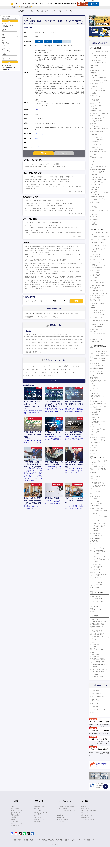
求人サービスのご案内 (17, 810)
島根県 (59, 345)
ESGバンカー (93, 67)
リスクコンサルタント (95, 312)
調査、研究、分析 (97, 329)
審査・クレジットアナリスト (97, 184)
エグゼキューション (43, 369)
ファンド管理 (93, 108)
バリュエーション (75, 366)
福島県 (63, 339)
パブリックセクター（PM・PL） (98, 466)
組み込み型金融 (94, 216)
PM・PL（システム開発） (96, 503)
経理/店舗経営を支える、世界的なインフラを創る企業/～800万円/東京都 (43, 205)
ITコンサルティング (97, 270)
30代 (7, 28)
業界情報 (13, 819)
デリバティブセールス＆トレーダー (99, 171)
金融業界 (36, 808)
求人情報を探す (20, 11)
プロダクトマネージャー (96, 411)
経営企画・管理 (96, 491)
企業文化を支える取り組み (88, 810)
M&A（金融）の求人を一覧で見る (74, 191)
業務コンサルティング (98, 259)
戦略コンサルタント (95, 256)
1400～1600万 (6, 48)
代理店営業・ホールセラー (96, 158)
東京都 (36, 109)
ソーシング (53, 369)
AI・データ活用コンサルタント (97, 282)
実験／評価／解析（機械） (96, 634)
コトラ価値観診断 (62, 808)
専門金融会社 (63, 313)
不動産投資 (61, 369)
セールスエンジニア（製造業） (97, 671)
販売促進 (92, 611)
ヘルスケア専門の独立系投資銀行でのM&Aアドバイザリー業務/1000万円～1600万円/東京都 (49, 177)
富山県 (46, 342)
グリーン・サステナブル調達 (97, 661)
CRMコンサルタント (95, 275)
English (97, 0)
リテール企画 (93, 207)
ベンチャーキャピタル (95, 97)
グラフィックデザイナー (96, 598)
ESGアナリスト (94, 65)
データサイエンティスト (96, 584)
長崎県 (58, 349)
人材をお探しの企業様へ (89, 0)
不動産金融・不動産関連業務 (100, 113)
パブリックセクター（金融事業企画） (99, 55)
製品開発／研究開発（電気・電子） (99, 621)
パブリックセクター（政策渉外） (98, 358)
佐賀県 (52, 349)
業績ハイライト (85, 812)
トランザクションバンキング (97, 182)
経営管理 (94, 445)
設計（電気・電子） (95, 645)
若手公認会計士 (38, 817)
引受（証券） (93, 206)
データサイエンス (97, 582)
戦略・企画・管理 (97, 388)
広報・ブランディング (95, 609)
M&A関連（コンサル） (98, 303)
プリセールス (93, 513)
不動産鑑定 (93, 121)
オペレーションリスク (95, 144)
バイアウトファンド (57, 366)
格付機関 (92, 223)
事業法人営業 (93, 191)
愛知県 (53, 334)
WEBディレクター (94, 541)
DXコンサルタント (94, 280)
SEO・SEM (93, 543)
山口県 (77, 345)
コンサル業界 (37, 810)
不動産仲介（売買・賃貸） (96, 131)
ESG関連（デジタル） (98, 483)
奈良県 (40, 345)
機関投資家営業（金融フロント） (98, 196)
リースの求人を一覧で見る (75, 236)
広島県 (71, 345)
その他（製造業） (94, 666)
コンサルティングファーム (43, 317)
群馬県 (81, 339)
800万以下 (5, 42)
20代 (3, 28)
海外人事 (92, 426)
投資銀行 (53, 372)
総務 (91, 400)
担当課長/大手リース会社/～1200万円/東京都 (36, 230)
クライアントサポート (95, 409)
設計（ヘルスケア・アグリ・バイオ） (99, 649)
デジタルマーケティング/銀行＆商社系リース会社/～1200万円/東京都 (43, 222)
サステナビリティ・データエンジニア (99, 485)
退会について (90, 840)
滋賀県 (34, 345)
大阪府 (59, 334)
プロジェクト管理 (97, 501)
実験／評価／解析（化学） (96, 636)
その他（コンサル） (97, 339)
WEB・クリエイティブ (98, 533)
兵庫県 (81, 342)
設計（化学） (93, 648)
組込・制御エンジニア (95, 577)
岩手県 (40, 339)
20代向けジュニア (39, 819)
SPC (59, 372)
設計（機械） (93, 646)
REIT (35, 372)
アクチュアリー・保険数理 (96, 150)
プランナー (93, 603)
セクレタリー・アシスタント (97, 401)
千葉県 (47, 334)
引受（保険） (93, 154)
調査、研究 (93, 331)
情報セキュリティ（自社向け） (97, 437)
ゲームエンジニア (94, 575)
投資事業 (94, 86)
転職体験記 (14, 817)
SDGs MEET (60, 821)
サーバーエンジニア (95, 572)
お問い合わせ (17, 840)
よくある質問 (14, 821)
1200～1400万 (6, 47)
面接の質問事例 (15, 816)
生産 (93, 652)
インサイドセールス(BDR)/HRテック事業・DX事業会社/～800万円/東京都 (44, 200)
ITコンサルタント (94, 272)
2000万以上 (5, 53)
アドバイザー (28, 372)
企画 (91, 398)
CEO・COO (93, 447)
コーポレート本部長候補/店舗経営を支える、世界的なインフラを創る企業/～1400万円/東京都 (49, 208)
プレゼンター (93, 107)
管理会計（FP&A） (95, 378)
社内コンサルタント (95, 496)
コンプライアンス (94, 436)
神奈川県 (34, 334)
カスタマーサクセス (95, 520)
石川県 (52, 342)
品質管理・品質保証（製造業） (97, 659)
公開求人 (4, 25)
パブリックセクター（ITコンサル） (98, 239)
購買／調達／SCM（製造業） (97, 658)
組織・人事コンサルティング (100, 285)
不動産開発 (93, 123)
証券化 (66, 366)
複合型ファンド (94, 93)
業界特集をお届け (39, 806)
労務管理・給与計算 (95, 424)
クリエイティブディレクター (97, 601)
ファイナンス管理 (97, 371)
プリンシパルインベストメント (97, 88)
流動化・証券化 (94, 83)
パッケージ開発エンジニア (96, 550)
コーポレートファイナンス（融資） (99, 179)
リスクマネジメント (97, 137)
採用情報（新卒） (86, 817)
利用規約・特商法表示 (48, 840)
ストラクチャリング (29, 369)
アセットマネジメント (95, 118)
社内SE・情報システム (98, 523)
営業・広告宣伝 (96, 596)
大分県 (69, 349)
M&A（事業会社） (94, 412)
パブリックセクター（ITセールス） (98, 469)
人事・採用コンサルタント (96, 289)
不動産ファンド (94, 95)
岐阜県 (63, 342)
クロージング (53, 375)
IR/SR (91, 392)
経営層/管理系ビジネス (40, 812)
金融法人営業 (93, 189)
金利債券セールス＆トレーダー (97, 169)
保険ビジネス (95, 147)
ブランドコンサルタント (96, 326)
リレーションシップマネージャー (98, 181)
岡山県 (65, 345)
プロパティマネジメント (96, 120)
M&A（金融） (30, 11)
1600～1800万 (6, 50)
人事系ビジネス (96, 417)
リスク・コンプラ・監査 (98, 429)
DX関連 (94, 473)
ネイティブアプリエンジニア (97, 564)
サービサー (93, 221)
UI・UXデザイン (94, 545)
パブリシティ (84, 814)
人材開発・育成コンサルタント (97, 290)
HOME (12, 11)
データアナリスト (94, 587)
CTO (91, 493)
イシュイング (93, 214)
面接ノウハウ (14, 814)
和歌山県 (46, 345)
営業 (91, 605)
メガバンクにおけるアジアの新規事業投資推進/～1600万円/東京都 (42, 164)
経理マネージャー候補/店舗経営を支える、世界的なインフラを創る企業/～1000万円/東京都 (48, 210)
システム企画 (93, 498)
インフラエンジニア (95, 569)
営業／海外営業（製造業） (96, 676)
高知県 (46, 349)
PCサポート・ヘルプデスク (97, 528)
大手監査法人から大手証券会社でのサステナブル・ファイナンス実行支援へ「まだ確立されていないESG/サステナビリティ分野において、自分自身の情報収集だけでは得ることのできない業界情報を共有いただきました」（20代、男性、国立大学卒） (53, 286)
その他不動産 (93, 134)
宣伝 (91, 608)
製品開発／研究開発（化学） (97, 624)
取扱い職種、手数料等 (62, 840)
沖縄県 (35, 352)
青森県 (34, 339)
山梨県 (28, 342)
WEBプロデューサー (95, 537)
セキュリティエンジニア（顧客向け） (99, 574)
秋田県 (52, 339)
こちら (8, 69)
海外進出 (94, 450)
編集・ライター (94, 606)
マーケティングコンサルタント (97, 324)
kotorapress (60, 817)
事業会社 (37, 138)
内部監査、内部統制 (95, 431)
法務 (91, 434)
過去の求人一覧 (15, 825)
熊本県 (63, 349)
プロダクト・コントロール (96, 382)
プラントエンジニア (95, 663)
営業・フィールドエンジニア (100, 669)
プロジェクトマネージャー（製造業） (99, 664)
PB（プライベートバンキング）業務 (99, 192)
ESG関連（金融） (97, 60)
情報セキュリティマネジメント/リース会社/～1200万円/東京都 (41, 225)
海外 (40, 352)
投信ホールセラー (94, 103)
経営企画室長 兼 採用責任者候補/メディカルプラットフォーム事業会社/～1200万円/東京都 (48, 203)
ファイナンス (74, 372)
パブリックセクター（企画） (100, 351)
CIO (91, 495)
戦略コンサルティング (98, 254)
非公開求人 (11, 25)
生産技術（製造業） (95, 656)
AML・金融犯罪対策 (95, 442)
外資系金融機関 (38, 313)
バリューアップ (45, 366)
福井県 (58, 342)
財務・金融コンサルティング (100, 293)
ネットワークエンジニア (96, 571)
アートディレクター (95, 600)
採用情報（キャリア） (87, 816)
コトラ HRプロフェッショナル (65, 806)
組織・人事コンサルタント (96, 287)
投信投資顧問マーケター (96, 110)
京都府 (28, 345)
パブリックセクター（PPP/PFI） (98, 57)
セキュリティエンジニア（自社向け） (99, 441)
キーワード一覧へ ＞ (54, 381)
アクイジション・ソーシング (97, 117)
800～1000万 (5, 43)
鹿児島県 (28, 352)
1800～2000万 (6, 51)
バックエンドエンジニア (96, 555)
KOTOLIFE (60, 816)
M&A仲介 (92, 307)
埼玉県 (41, 334)
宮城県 (46, 339)
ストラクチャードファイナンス (97, 82)
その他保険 (93, 161)
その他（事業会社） (95, 414)
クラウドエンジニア (95, 563)
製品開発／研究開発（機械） (97, 623)
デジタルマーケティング (96, 538)
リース (36, 147)
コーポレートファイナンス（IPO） (98, 80)
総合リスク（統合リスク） (96, 139)
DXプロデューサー (94, 475)
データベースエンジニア (96, 566)
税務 (91, 383)
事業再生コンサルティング (99, 265)
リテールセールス (94, 194)
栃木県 (75, 339)
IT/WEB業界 (37, 814)
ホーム (12, 806)
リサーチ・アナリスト (95, 172)
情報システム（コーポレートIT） (98, 525)
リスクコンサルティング (98, 310)
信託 (91, 201)
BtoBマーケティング (95, 395)
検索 (76, 301)
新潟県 (34, 342)
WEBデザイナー (94, 540)
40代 (11, 28)
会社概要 (83, 806)
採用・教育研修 (94, 422)
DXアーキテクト (94, 478)
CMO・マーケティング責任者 (97, 396)
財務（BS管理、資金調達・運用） (98, 380)
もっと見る (79, 290)
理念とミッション (86, 808)
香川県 (34, 349)
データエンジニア (94, 567)
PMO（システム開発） (95, 505)
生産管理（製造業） (95, 655)
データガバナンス (94, 586)
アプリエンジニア (94, 579)
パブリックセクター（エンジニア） (99, 468)
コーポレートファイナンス (31, 366)
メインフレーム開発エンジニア (97, 551)
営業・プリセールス (97, 508)
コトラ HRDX (61, 814)
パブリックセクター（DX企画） (98, 465)
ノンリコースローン (41, 375)
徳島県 (28, 349)
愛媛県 (40, 349)
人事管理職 (93, 419)
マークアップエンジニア (96, 535)
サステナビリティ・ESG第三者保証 (99, 248)
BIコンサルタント (94, 277)
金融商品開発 (93, 174)
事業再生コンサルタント (96, 267)
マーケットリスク (94, 143)
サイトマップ (81, 840)
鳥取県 (53, 345)
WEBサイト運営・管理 (95, 530)
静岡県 (69, 342)
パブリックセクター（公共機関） (98, 360)
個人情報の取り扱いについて (32, 840)
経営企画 (92, 390)
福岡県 (65, 334)
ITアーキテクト (94, 279)
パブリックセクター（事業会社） (98, 353)
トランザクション (29, 375)
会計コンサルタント (95, 297)
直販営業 (92, 159)
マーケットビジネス (97, 164)
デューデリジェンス (43, 372)
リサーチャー (93, 336)
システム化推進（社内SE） (97, 527)
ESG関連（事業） (97, 363)
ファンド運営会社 (75, 313)
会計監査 (92, 385)
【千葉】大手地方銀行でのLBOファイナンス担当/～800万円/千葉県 (42, 184)
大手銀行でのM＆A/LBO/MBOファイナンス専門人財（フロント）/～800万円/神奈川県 (47, 182)
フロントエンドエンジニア (96, 553)
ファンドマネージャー (95, 102)
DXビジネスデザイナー (96, 476)
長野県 (40, 342)
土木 (91, 133)
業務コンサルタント (95, 262)
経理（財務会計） (94, 377)
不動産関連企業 (29, 317)
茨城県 (69, 339)
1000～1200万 (6, 45)
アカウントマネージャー (96, 515)
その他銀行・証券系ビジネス (100, 199)
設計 (93, 642)
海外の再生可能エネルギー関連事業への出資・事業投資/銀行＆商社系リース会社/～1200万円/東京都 (51, 227)
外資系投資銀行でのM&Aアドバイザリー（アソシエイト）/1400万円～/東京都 (45, 166)
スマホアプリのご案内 (17, 823)
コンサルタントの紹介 (17, 812)
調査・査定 (93, 156)
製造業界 (36, 816)
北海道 (28, 339)
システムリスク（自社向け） (97, 439)
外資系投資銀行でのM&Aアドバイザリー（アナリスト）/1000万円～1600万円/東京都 (47, 179)
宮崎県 (75, 349)
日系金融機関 (28, 313)
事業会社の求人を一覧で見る (75, 213)
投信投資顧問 (95, 100)
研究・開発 (95, 619)
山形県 (58, 339)
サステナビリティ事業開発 (96, 368)
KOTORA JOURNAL (63, 819)
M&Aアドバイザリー (95, 305)
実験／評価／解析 (97, 631)
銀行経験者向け (38, 821)
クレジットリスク (94, 141)
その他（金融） (96, 219)
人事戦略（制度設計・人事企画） (98, 421)
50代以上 (4, 29)
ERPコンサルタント (95, 274)
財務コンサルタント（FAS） (97, 295)
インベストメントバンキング (100, 70)
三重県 (75, 342)
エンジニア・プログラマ (98, 548)
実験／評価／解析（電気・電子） (98, 633)
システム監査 (93, 433)
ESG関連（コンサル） (98, 243)
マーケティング (94, 393)
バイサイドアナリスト (95, 105)
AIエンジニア (93, 479)
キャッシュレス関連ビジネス (100, 210)
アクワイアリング (94, 213)
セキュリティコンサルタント (97, 317)
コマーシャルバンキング (98, 177)
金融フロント (95, 187)
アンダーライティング (72, 369)
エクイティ (65, 372)
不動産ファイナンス (95, 115)
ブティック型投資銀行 (51, 313)
